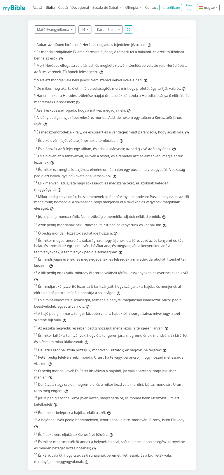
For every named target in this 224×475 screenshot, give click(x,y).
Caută (63, 7)
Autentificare (170, 7)
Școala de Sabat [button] (106, 7)
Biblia (50, 7)
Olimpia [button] (132, 7)
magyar (207, 7)
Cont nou (189, 7)
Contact (151, 7)
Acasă (37, 7)
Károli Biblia (107, 29)
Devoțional (80, 7)
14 (83, 29)
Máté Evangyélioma (53, 29)
